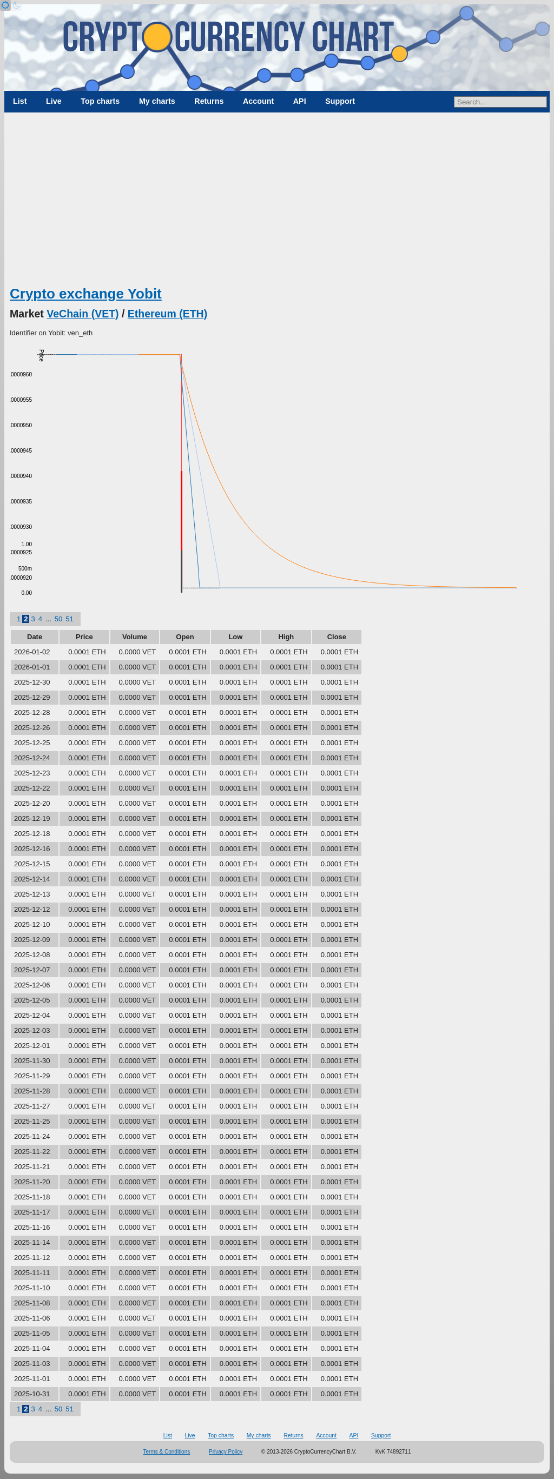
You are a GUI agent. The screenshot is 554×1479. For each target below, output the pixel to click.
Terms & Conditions (166, 1452)
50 (58, 619)
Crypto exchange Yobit (86, 294)
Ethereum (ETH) (167, 314)
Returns (208, 101)
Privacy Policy (225, 1452)
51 (69, 619)
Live (54, 101)
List (20, 101)
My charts (157, 101)
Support (340, 101)
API (299, 101)
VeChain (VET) (82, 314)
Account (258, 101)
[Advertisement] (277, 202)
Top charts (100, 101)
